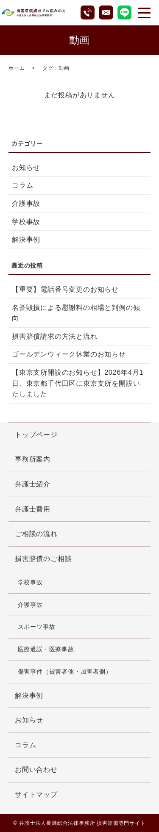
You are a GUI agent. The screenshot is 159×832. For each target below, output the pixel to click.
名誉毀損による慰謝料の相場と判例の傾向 (76, 313)
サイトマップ (36, 794)
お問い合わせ (36, 769)
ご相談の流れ (36, 533)
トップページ (36, 434)
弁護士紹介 (32, 484)
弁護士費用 (32, 509)
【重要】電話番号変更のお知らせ (65, 289)
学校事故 (26, 221)
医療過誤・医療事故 (46, 649)
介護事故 (26, 203)
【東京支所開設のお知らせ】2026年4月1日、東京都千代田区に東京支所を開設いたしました (77, 383)
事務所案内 (32, 459)
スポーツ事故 (37, 626)
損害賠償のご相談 (43, 558)
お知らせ (26, 167)
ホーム (16, 68)
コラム (22, 185)
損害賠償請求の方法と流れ (55, 336)
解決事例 (26, 239)
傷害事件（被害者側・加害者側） (65, 671)
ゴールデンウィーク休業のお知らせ (69, 354)
